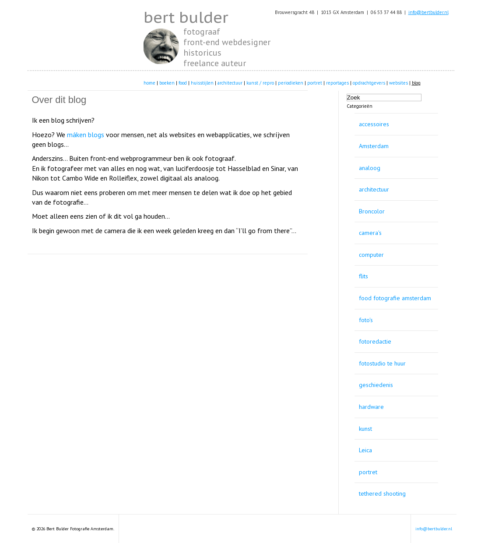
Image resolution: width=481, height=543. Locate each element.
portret (314, 83)
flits (363, 276)
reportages (337, 83)
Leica (365, 450)
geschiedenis (376, 385)
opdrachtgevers (369, 83)
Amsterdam (374, 146)
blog (416, 83)
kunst (365, 429)
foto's (366, 320)
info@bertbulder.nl (428, 12)
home (149, 83)
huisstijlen (202, 83)
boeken (167, 83)
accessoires (374, 124)
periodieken (290, 83)
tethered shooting (382, 493)
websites (398, 83)
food (183, 83)
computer (371, 255)
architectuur (230, 83)
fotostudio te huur (382, 363)
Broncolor (372, 211)
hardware (371, 407)
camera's (370, 233)
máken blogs (85, 134)
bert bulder (186, 17)
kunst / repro (260, 83)
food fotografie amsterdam (395, 298)
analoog (369, 168)
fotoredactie (375, 341)
